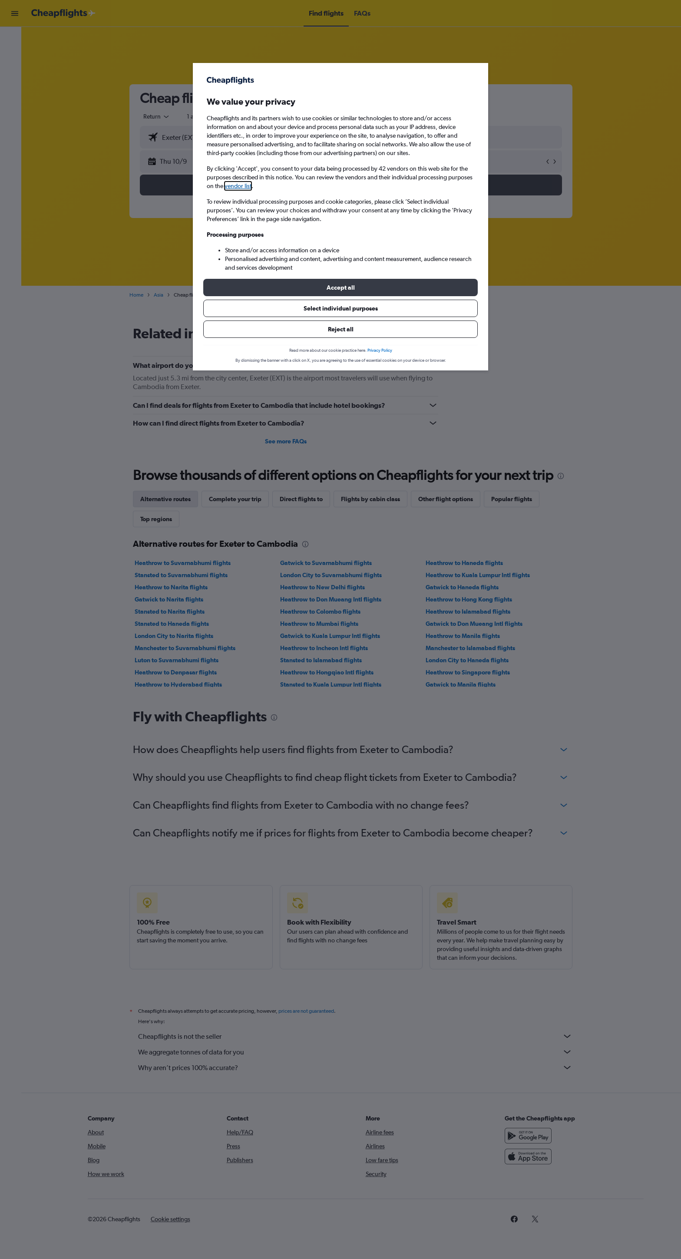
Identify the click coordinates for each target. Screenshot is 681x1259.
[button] (340, 287)
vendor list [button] (238, 185)
